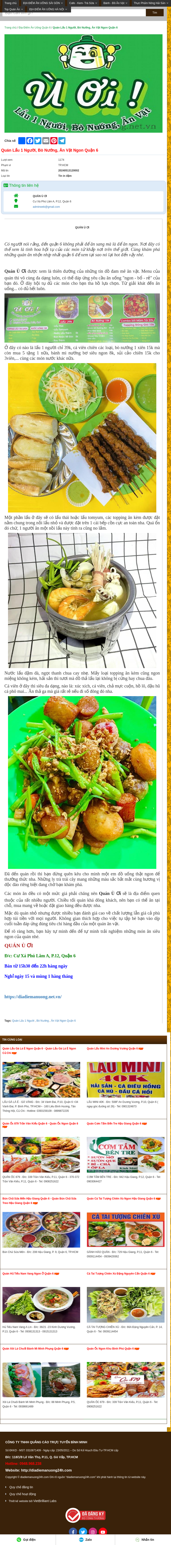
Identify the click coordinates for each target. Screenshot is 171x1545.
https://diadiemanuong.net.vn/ (33, 996)
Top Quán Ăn (12, 9)
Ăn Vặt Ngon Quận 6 (63, 1020)
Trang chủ (10, 3)
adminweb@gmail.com (46, 206)
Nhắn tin (144, 1539)
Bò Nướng (42, 1020)
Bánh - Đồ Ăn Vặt (114, 3)
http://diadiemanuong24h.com (46, 1470)
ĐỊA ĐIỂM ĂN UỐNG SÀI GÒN (41, 3)
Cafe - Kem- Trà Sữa (81, 3)
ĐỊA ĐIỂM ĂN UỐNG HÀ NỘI (46, 9)
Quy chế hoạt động (22, 1494)
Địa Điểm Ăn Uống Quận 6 (35, 27)
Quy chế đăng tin (21, 1487)
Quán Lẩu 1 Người (23, 1020)
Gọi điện (26, 1539)
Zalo (85, 1539)
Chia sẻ (10, 140)
